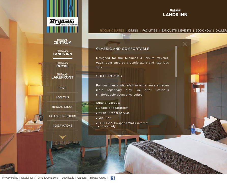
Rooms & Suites (112, 30)
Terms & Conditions (47, 177)
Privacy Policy (10, 177)
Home (62, 88)
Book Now (203, 30)
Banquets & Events (176, 30)
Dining (133, 30)
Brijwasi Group (62, 106)
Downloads (68, 177)
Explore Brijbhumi (62, 116)
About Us (62, 97)
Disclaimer (27, 177)
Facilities (149, 30)
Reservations (62, 125)
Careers (81, 177)
